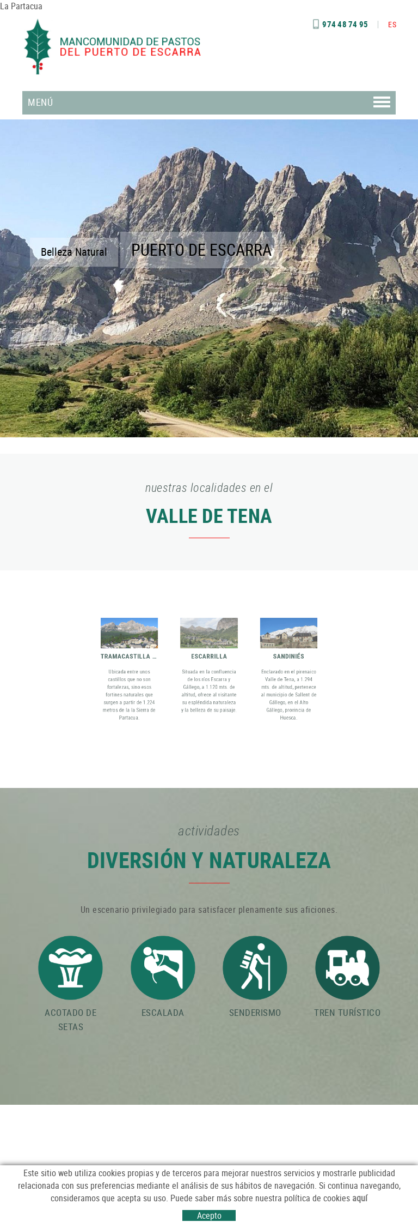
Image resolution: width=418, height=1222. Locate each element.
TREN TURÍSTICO (347, 977)
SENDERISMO (255, 977)
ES (392, 24)
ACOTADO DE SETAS (70, 984)
